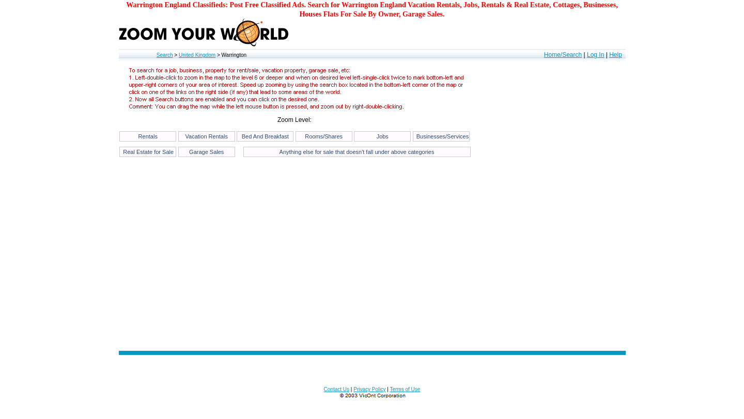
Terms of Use (405, 389)
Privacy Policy (369, 389)
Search (165, 55)
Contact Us (336, 389)
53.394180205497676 (18, 415)
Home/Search (563, 54)
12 (75, 415)
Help (615, 54)
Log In (595, 54)
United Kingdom (197, 55)
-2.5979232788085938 (54, 415)
